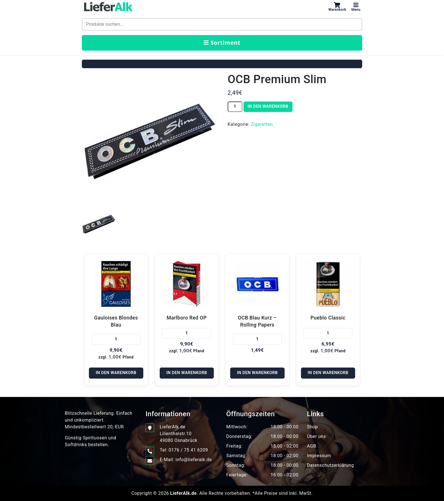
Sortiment (222, 42)
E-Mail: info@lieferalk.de (186, 459)
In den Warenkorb (267, 106)
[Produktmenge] (235, 107)
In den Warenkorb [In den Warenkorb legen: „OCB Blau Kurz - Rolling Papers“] (257, 372)
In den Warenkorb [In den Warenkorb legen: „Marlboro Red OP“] (186, 372)
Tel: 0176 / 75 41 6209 (184, 450)
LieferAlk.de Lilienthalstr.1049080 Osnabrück (178, 433)
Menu (355, 6)
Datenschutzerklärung (330, 465)
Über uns (316, 436)
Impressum (319, 455)
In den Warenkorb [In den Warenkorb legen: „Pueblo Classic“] (328, 372)
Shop (312, 426)
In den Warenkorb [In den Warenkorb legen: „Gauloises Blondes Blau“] (116, 372)
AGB (311, 446)
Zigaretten (262, 124)
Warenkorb (337, 6)
